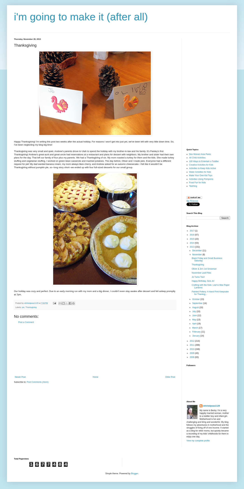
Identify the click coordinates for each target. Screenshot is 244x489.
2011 (192, 345)
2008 (192, 357)
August (195, 307)
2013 (192, 247)
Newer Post (20, 377)
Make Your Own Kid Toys (200, 175)
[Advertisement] (95, 349)
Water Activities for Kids (200, 172)
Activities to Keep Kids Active (202, 168)
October (196, 299)
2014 (192, 243)
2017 (192, 231)
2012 (192, 341)
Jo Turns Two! (198, 277)
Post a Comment (26, 322)
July (194, 311)
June (194, 315)
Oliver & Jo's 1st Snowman (204, 269)
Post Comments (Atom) (37, 382)
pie (23, 307)
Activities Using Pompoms (201, 179)
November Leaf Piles (201, 273)
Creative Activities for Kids (201, 165)
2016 (192, 235)
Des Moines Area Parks (200, 154)
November (197, 254)
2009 (192, 353)
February (196, 332)
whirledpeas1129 (31, 303)
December (197, 250)
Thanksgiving (31, 307)
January (196, 336)
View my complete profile (198, 440)
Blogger (134, 473)
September (197, 303)
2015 (192, 239)
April (194, 323)
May (194, 319)
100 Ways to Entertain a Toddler (204, 161)
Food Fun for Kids (197, 182)
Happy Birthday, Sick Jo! (203, 281)
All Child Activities (197, 158)
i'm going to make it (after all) (81, 17)
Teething (193, 186)
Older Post (170, 377)
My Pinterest (192, 201)
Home (95, 377)
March (195, 328)
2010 (192, 349)
